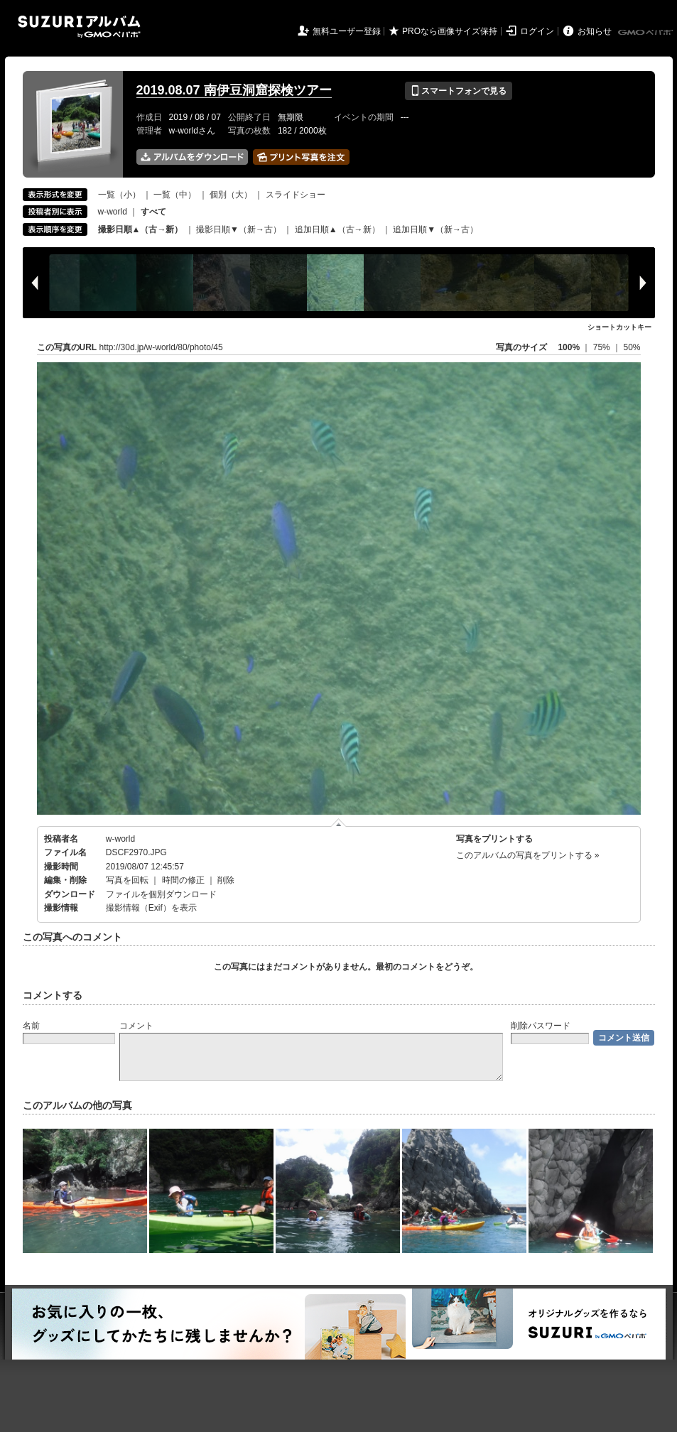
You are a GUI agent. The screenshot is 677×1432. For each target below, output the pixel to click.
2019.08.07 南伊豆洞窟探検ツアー (234, 90)
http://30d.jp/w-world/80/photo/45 (161, 347)
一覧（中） (174, 195)
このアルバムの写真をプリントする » (528, 855)
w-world (112, 212)
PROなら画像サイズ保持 (449, 31)
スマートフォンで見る (459, 91)
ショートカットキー (619, 327)
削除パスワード (540, 1026)
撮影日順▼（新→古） (238, 229)
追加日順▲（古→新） (337, 229)
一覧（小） (119, 195)
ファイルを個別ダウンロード (161, 894)
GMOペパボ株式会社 (646, 33)
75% (602, 347)
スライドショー (295, 195)
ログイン (537, 31)
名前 (31, 1026)
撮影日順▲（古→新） (140, 229)
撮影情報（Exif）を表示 (151, 908)
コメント (136, 1026)
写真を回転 (127, 880)
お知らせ (595, 31)
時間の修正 (183, 880)
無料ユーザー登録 (347, 31)
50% (631, 347)
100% (569, 347)
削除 (225, 880)
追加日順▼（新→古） (435, 229)
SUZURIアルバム (79, 26)
